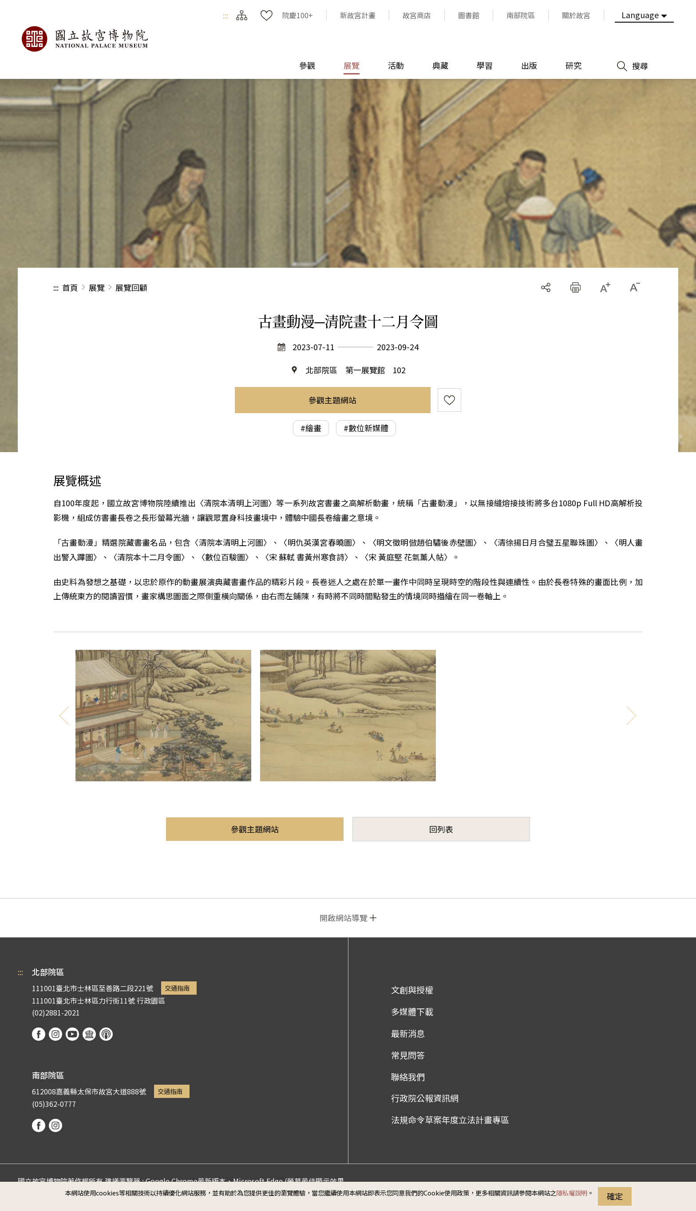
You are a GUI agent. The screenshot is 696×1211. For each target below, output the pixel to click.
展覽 (97, 287)
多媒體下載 (412, 1011)
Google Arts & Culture (89, 1034)
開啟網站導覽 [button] (344, 917)
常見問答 (408, 1055)
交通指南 (177, 987)
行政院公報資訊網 (425, 1098)
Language (640, 14)
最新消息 (408, 1033)
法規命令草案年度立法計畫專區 (450, 1119)
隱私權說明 (571, 1192)
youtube (72, 1034)
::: (225, 15)
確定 (615, 1196)
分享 (546, 287)
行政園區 (151, 1000)
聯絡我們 (408, 1076)
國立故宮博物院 (84, 39)
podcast (106, 1034)
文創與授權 (412, 990)
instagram (55, 1034)
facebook (38, 1034)
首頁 (70, 287)
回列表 (441, 829)
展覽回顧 (131, 287)
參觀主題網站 (332, 400)
